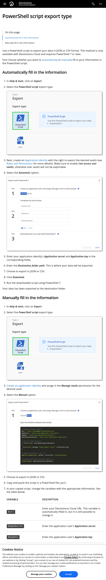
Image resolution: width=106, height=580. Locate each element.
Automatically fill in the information (22, 37)
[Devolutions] (11, 4)
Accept (68, 574)
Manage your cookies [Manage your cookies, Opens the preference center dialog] (41, 574)
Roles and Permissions (20, 163)
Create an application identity (24, 385)
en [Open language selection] (100, 3)
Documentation (27, 4)
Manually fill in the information (20, 42)
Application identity (36, 160)
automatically (50, 59)
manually (66, 59)
